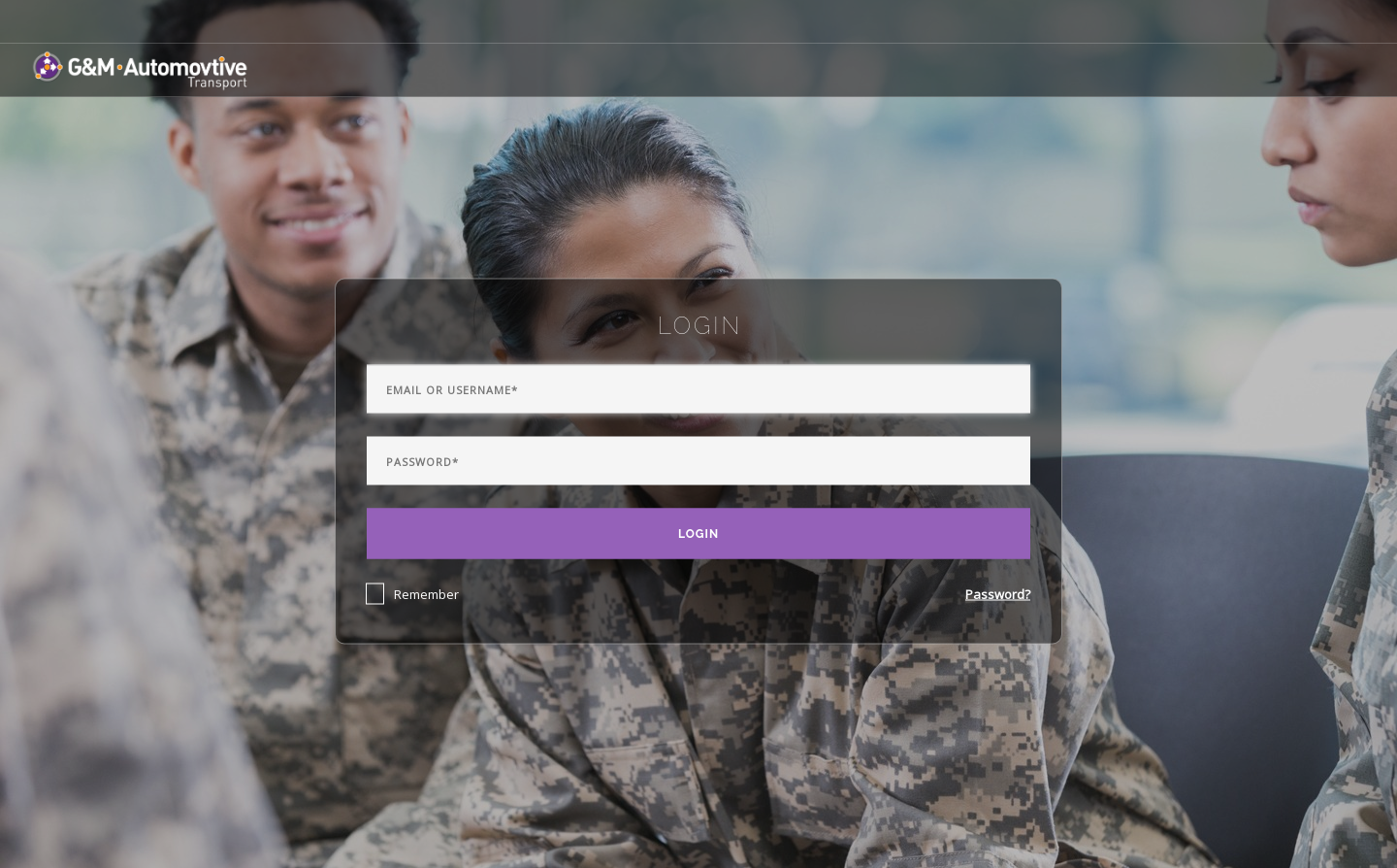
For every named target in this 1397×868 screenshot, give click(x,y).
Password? (997, 594)
